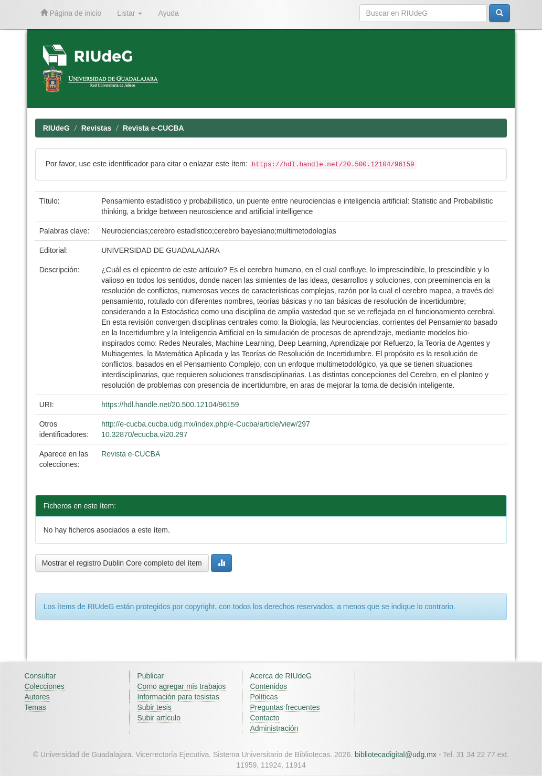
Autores (37, 697)
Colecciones (45, 686)
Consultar (40, 676)
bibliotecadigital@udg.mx (396, 754)
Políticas (264, 697)
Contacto (265, 718)
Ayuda (168, 13)
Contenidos (269, 686)
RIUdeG (56, 128)
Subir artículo (158, 718)
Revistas (96, 128)
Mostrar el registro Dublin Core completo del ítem (122, 563)
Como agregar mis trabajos (181, 686)
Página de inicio (71, 12)
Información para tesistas (178, 697)
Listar (129, 13)
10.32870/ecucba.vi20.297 (144, 434)
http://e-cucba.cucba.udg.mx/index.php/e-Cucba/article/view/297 (205, 424)
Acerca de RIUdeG (281, 676)
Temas (35, 707)
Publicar (150, 676)
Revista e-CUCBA (153, 128)
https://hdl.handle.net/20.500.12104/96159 (170, 404)
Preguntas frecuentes (285, 707)
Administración (274, 728)
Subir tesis (154, 707)
